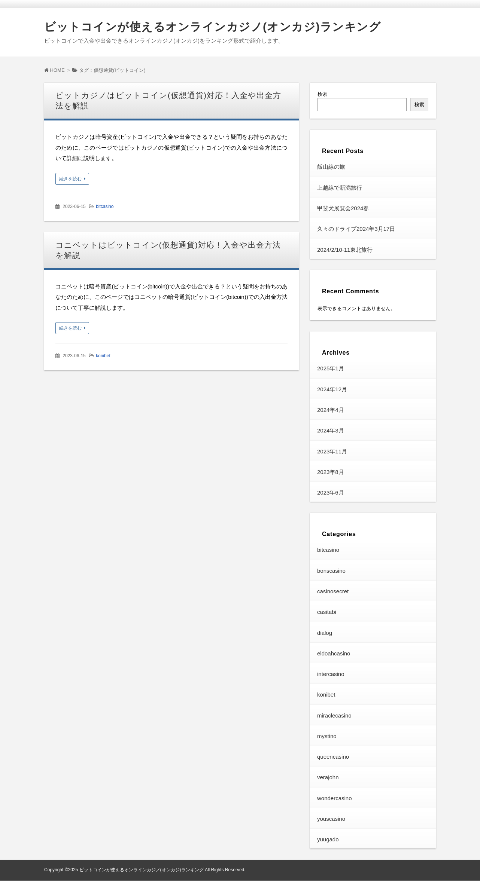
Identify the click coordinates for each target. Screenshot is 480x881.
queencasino (333, 757)
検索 (322, 94)
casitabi (326, 612)
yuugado (328, 839)
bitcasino (104, 206)
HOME (54, 70)
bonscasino (331, 571)
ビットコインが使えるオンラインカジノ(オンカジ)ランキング (212, 27)
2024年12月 (332, 389)
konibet (103, 355)
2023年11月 (332, 451)
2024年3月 (330, 431)
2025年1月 (330, 368)
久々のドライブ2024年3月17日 (356, 229)
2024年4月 (330, 410)
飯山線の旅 (331, 167)
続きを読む (70, 178)
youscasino (331, 819)
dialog (324, 633)
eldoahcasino (333, 654)
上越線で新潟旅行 (339, 188)
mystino (327, 736)
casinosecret (333, 591)
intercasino (330, 674)
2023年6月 (330, 493)
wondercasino (334, 798)
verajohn (328, 777)
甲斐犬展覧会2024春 (343, 208)
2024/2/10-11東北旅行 (345, 250)
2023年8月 (330, 472)
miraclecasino (334, 716)
